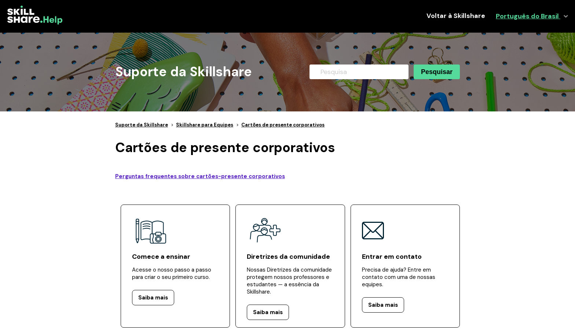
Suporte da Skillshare (141, 125)
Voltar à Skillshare (455, 16)
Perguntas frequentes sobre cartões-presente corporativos (200, 176)
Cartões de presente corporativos (283, 125)
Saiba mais (153, 297)
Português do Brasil (528, 16)
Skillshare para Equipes (204, 125)
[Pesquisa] (359, 72)
